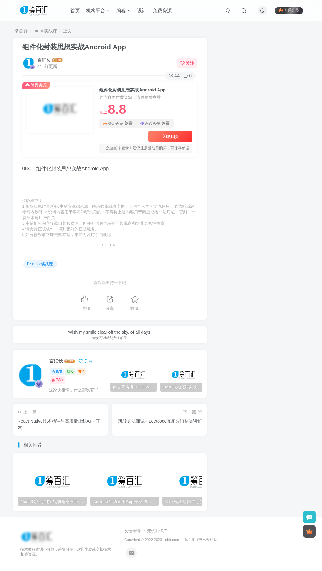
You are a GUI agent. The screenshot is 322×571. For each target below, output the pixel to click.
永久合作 (155, 123)
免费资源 (162, 10)
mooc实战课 (45, 30)
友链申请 (132, 531)
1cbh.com (171, 539)
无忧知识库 (157, 531)
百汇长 (44, 60)
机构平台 (98, 10)
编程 (123, 10)
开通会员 (289, 10)
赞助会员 (118, 123)
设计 (142, 10)
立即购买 (170, 136)
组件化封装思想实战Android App (74, 47)
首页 (75, 10)
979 (56, 371)
